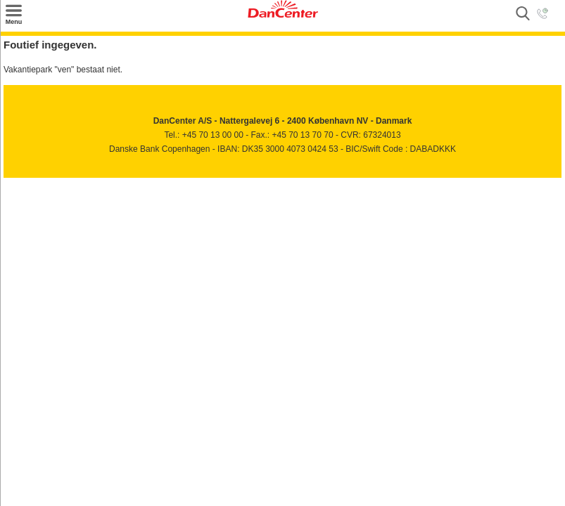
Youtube (45, 182)
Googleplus (75, 182)
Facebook (15, 182)
